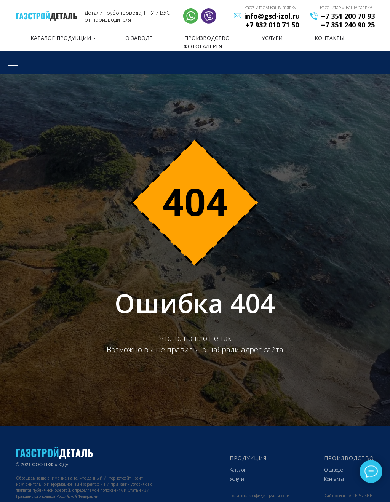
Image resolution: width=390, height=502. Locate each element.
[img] (46, 16)
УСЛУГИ (272, 38)
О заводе (333, 470)
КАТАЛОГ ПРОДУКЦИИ (60, 38)
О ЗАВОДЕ (138, 38)
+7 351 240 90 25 (348, 24)
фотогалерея (203, 46)
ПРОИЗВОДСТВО (207, 38)
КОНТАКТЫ (329, 38)
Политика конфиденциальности (259, 495)
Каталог (238, 470)
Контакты (334, 479)
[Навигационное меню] (13, 63)
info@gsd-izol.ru (272, 16)
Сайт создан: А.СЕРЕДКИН (348, 495)
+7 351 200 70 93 (348, 16)
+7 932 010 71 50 (272, 24)
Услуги (237, 479)
